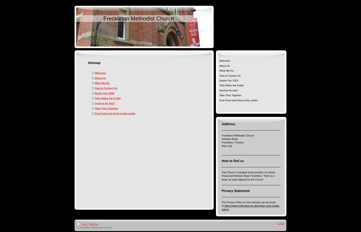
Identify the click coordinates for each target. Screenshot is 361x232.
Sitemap (93, 224)
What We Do (102, 83)
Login (281, 223)
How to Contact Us (106, 88)
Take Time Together (106, 108)
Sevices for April (105, 103)
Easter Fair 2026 (104, 93)
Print (82, 224)
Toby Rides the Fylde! (108, 98)
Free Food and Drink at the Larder (115, 113)
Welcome (100, 73)
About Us (100, 78)
